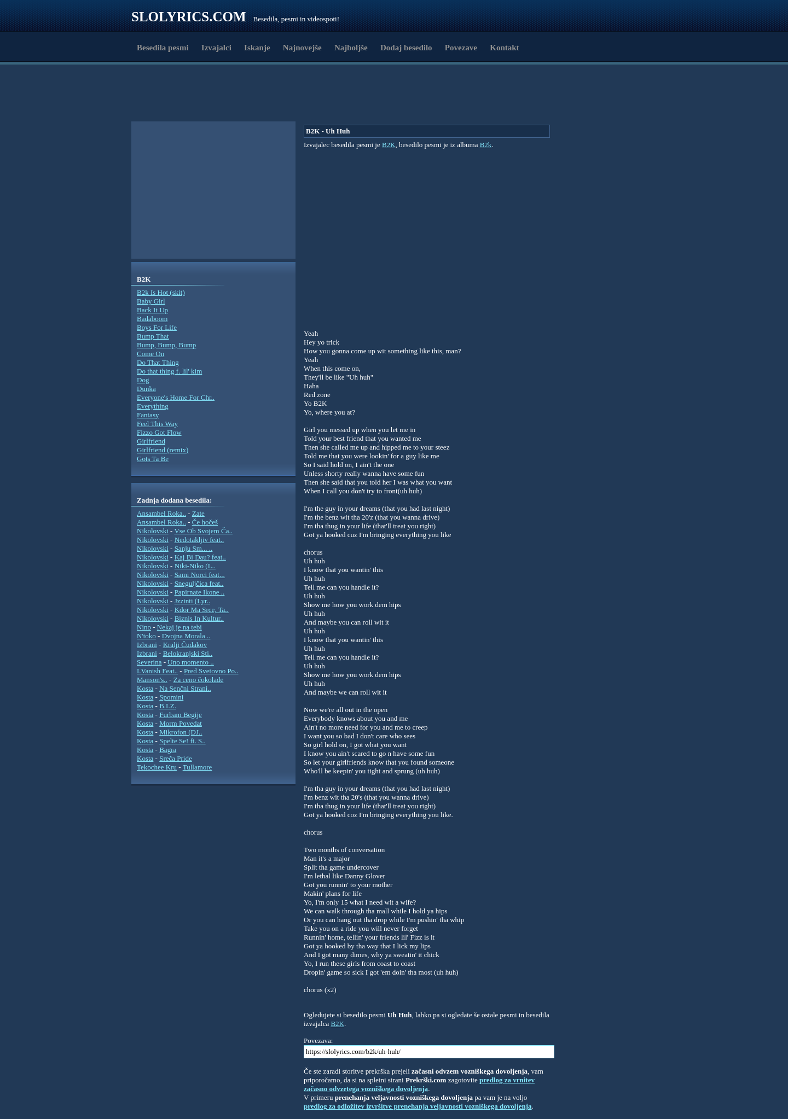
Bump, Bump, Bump (166, 345)
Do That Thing (158, 362)
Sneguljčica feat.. (199, 583)
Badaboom (152, 318)
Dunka (146, 388)
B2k (486, 145)
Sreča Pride (175, 758)
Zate (198, 513)
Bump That (153, 336)
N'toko (146, 636)
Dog (143, 380)
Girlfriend (151, 441)
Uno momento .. (190, 662)
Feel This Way (157, 423)
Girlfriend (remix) (162, 450)
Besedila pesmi (163, 47)
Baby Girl (151, 301)
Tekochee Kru (157, 767)
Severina (149, 662)
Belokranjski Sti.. (188, 653)
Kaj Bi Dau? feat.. (200, 557)
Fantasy (148, 415)
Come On (150, 353)
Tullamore (197, 767)
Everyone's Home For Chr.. (176, 397)
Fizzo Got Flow (159, 432)
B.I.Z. (167, 706)
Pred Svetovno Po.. (211, 671)
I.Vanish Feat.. (157, 671)
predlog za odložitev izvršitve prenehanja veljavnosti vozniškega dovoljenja (418, 1106)
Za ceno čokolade (198, 679)
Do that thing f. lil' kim (169, 371)
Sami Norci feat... (200, 574)
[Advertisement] (195, 94)
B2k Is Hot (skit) (161, 292)
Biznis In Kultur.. (199, 618)
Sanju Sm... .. (194, 548)
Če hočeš (205, 522)
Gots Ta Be (153, 458)
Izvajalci (216, 47)
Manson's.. (152, 679)
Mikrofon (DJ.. (180, 732)
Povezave (461, 47)
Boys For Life (157, 327)
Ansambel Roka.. (161, 513)
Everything (153, 406)
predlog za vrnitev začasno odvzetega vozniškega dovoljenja (419, 1084)
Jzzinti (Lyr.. (192, 601)
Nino (144, 627)
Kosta (145, 688)
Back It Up (152, 310)
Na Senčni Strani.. (185, 688)
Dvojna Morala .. (186, 636)
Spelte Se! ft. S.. (182, 741)
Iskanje (257, 47)
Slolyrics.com (188, 16)
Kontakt (504, 47)
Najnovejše (302, 47)
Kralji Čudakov (185, 644)
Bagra (167, 749)
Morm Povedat (180, 723)
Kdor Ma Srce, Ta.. (202, 609)
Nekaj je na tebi (179, 627)
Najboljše (351, 47)
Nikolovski (153, 531)
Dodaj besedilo (406, 47)
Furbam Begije (180, 714)
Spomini (171, 697)
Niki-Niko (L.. (195, 566)
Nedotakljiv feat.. (199, 539)
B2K (389, 145)
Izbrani (147, 644)
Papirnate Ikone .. (200, 592)
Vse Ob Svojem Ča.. (203, 531)
